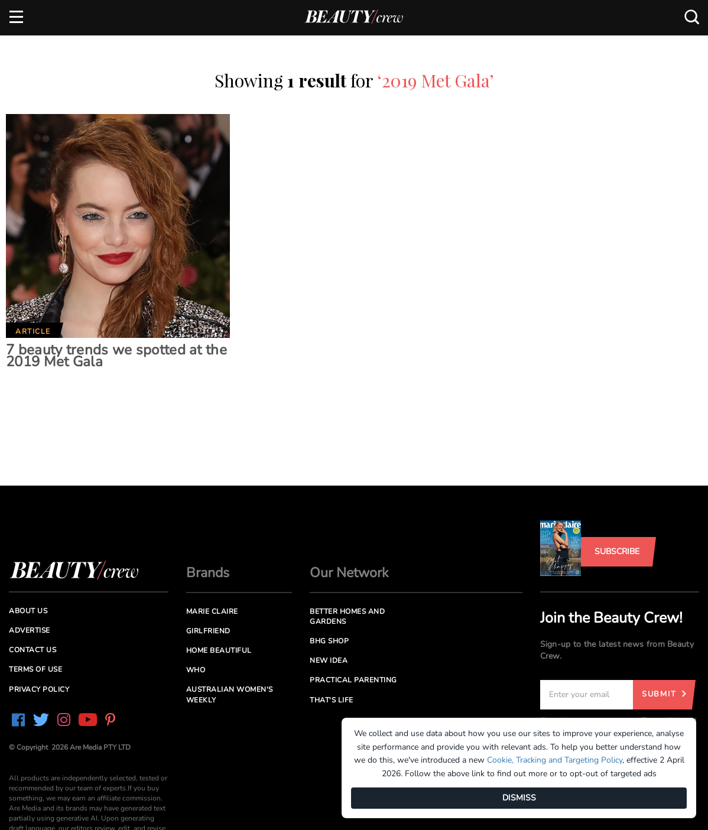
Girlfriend (208, 631)
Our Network (349, 573)
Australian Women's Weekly (229, 694)
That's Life (331, 700)
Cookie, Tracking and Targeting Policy (554, 760)
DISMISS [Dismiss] (519, 797)
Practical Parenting (353, 680)
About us (28, 611)
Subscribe (617, 551)
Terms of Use (35, 669)
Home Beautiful (219, 650)
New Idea (328, 660)
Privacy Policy (39, 689)
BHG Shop (329, 641)
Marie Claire (212, 611)
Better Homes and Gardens (347, 616)
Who (196, 670)
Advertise (29, 630)
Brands (207, 573)
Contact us (32, 650)
